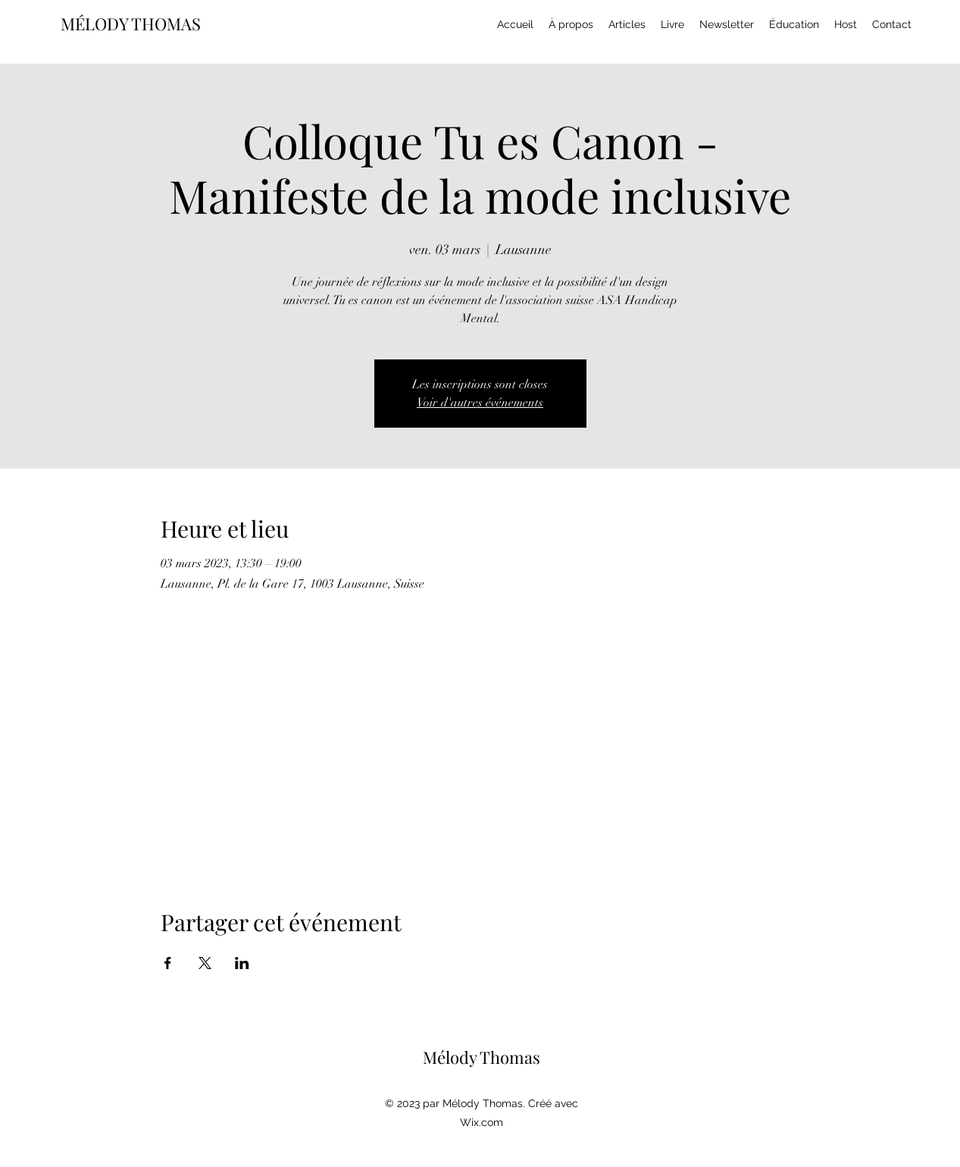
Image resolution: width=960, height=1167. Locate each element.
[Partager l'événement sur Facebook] (168, 963)
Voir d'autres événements (480, 402)
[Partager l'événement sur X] (205, 963)
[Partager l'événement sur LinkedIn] (242, 963)
